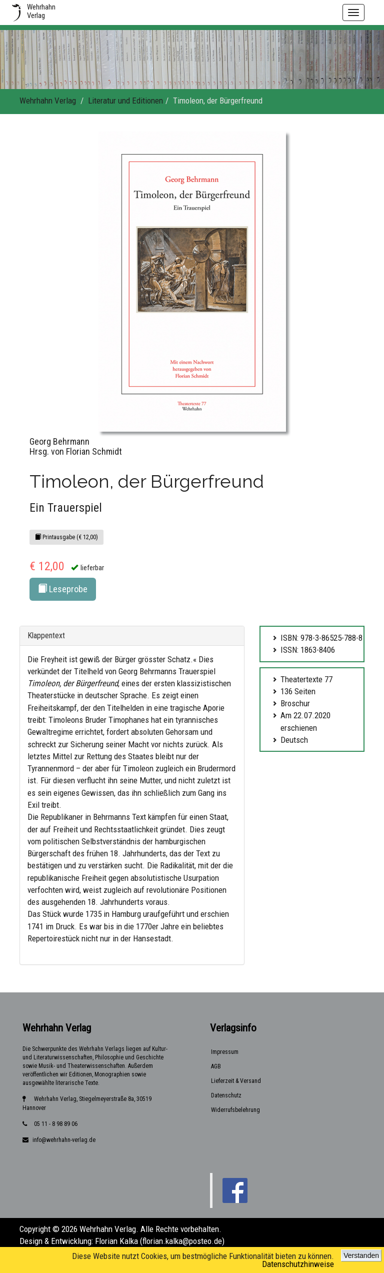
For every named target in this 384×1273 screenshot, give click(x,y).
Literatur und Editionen (125, 101)
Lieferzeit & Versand (236, 1080)
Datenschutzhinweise (298, 1264)
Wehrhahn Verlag (48, 101)
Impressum (224, 1051)
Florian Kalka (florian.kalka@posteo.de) (159, 1241)
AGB (216, 1066)
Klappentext (46, 635)
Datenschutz (226, 1095)
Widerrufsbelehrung (235, 1109)
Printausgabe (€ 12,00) (66, 537)
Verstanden (361, 1255)
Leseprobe (63, 589)
